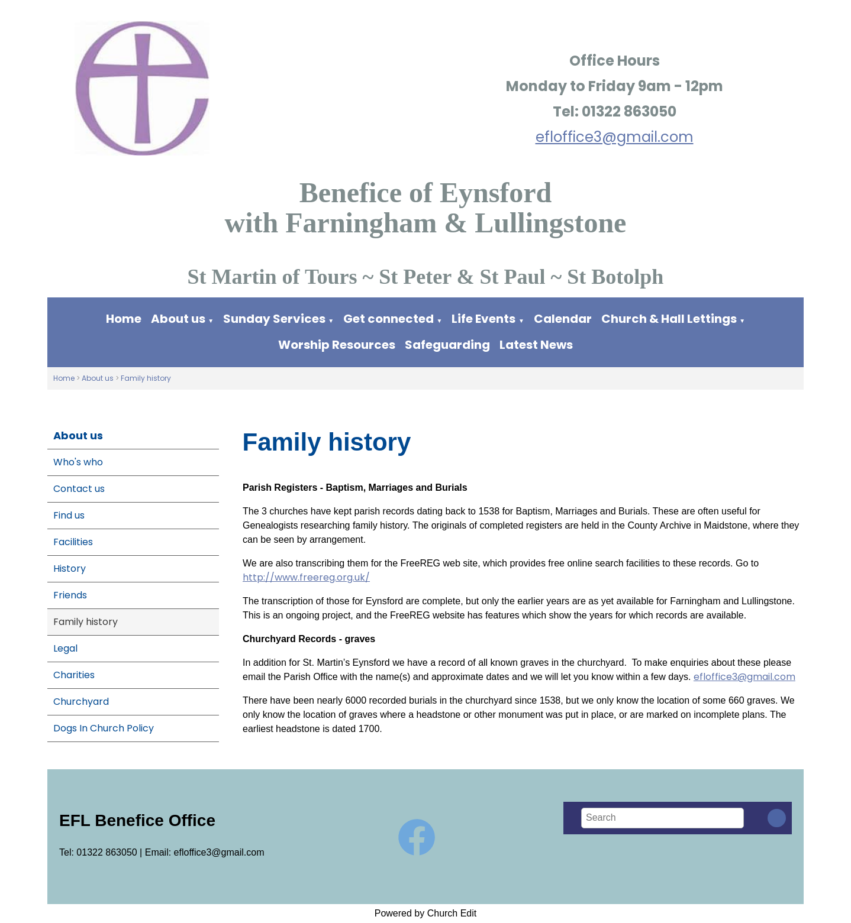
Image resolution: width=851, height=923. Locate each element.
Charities (74, 675)
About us (178, 318)
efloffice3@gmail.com (615, 137)
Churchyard (81, 701)
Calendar (563, 318)
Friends (70, 595)
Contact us (79, 488)
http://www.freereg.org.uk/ (306, 577)
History (69, 568)
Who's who (78, 462)
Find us (69, 515)
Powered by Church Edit (426, 913)
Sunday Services (275, 318)
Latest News (536, 344)
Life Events (483, 318)
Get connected (388, 318)
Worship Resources (336, 344)
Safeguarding (447, 344)
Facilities (73, 542)
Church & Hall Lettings (669, 318)
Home (123, 318)
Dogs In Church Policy (103, 728)
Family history (146, 378)
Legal (65, 648)
